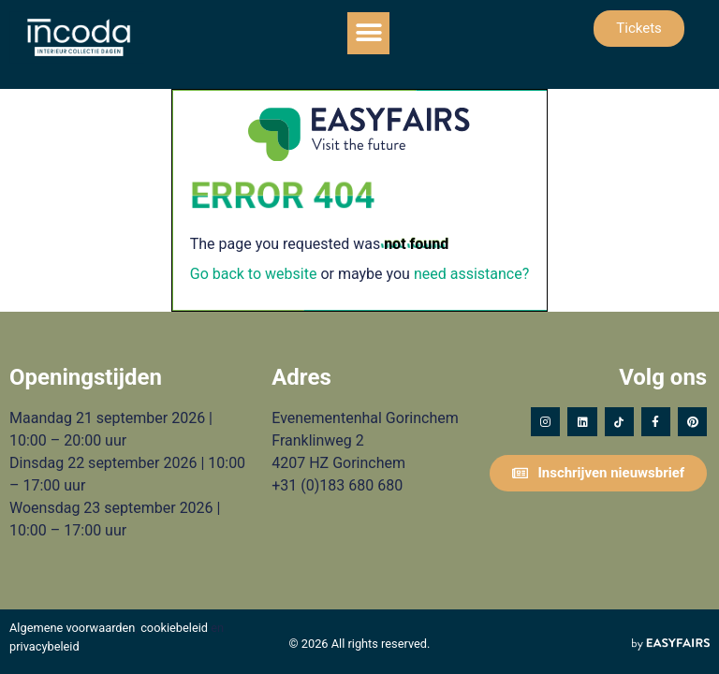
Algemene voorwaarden (72, 628)
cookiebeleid (174, 628)
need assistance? (471, 274)
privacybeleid (44, 646)
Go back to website (253, 274)
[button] (368, 33)
